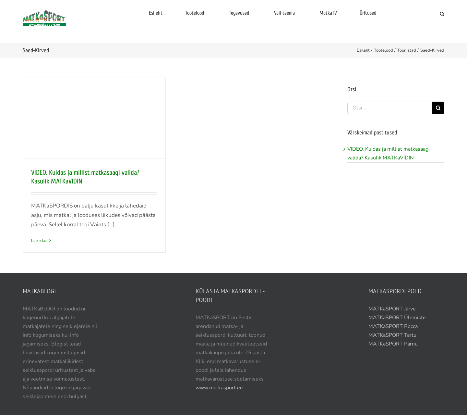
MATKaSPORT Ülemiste (397, 317)
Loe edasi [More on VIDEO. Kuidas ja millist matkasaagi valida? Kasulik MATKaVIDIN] (39, 240)
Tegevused (239, 13)
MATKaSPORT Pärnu (393, 343)
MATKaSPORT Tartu (392, 335)
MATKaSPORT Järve (392, 308)
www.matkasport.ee (219, 387)
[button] (442, 14)
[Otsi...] (389, 108)
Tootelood (194, 13)
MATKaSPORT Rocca (393, 326)
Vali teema (284, 13)
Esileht (155, 13)
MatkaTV (328, 13)
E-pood (410, 13)
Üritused (368, 13)
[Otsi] (438, 108)
